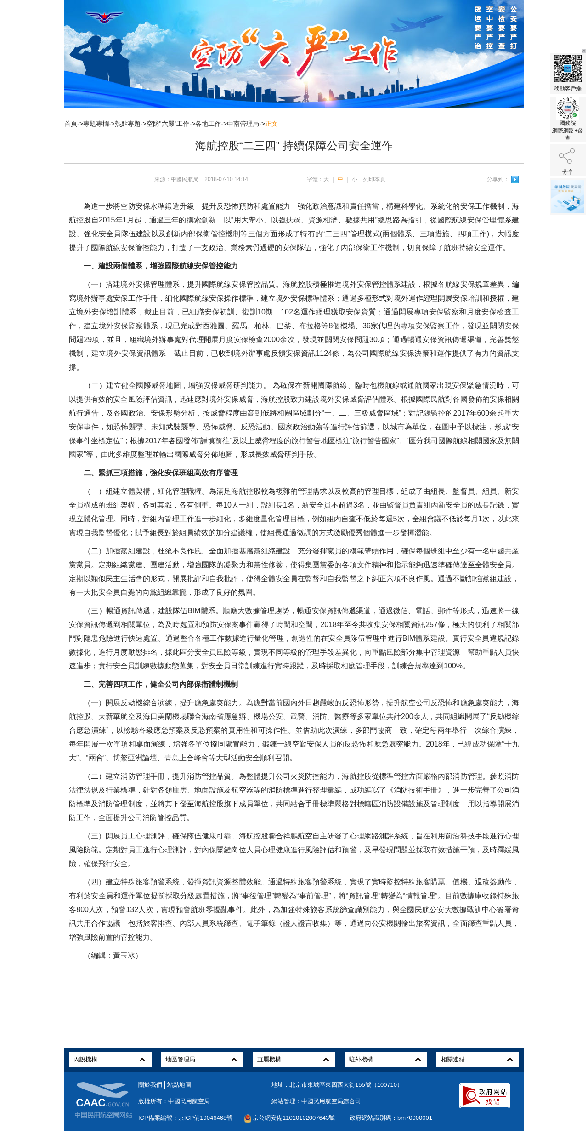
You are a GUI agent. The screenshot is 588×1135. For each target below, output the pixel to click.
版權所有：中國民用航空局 (174, 1101)
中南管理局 (243, 123)
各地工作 (208, 123)
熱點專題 (128, 123)
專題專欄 (96, 123)
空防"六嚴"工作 (168, 123)
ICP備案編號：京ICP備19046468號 (185, 1117)
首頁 (70, 123)
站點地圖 (179, 1084)
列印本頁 (374, 179)
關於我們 (150, 1084)
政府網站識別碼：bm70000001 (391, 1117)
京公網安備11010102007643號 (294, 1117)
